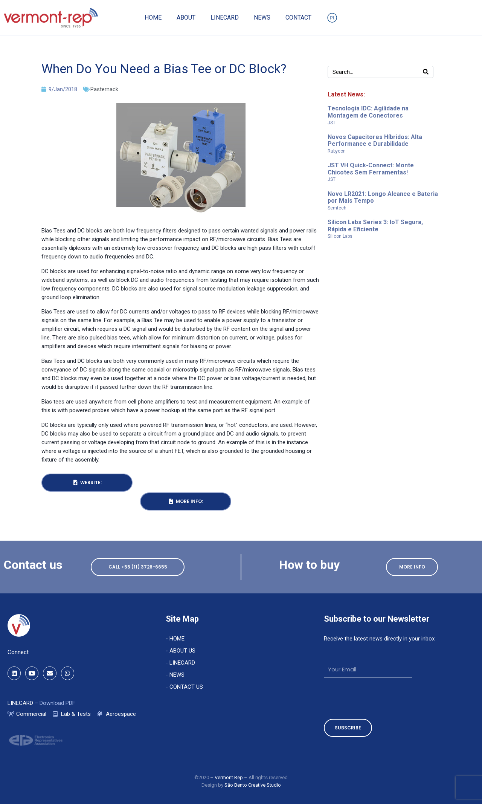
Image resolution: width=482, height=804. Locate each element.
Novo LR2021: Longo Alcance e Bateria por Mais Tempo (383, 197)
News (262, 17)
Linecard (224, 17)
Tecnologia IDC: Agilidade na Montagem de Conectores (368, 112)
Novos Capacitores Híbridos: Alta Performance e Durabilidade (375, 140)
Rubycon (337, 151)
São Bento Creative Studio (252, 785)
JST (332, 122)
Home (153, 17)
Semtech (337, 208)
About (186, 17)
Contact (298, 17)
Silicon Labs (340, 236)
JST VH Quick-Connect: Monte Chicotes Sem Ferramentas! (371, 169)
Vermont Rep (229, 777)
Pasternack (104, 89)
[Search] (425, 72)
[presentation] (381, 698)
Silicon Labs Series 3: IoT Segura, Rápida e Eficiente (375, 226)
